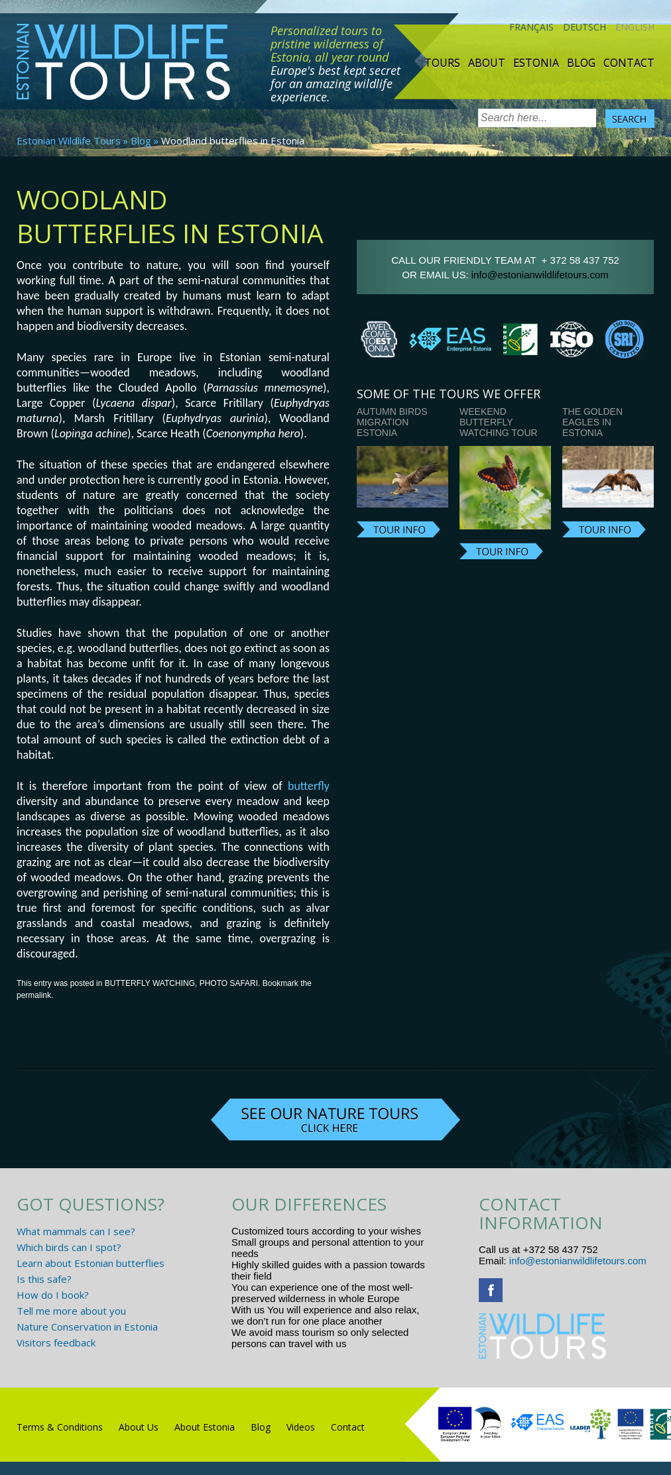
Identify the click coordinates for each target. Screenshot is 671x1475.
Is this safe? (44, 1278)
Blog (581, 63)
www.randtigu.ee (386, 1343)
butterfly (309, 786)
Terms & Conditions (60, 1427)
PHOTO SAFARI (229, 983)
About (486, 63)
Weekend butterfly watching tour (498, 422)
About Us (138, 1427)
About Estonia (204, 1427)
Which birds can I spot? (69, 1247)
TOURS (442, 63)
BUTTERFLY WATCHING (150, 983)
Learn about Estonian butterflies (90, 1263)
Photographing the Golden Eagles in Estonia (603, 417)
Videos (300, 1427)
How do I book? (53, 1294)
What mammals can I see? (76, 1231)
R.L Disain (45, 1467)
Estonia (536, 63)
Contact (628, 63)
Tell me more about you (71, 1310)
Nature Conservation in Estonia (87, 1326)
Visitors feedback (56, 1342)
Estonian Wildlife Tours (69, 140)
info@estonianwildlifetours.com (540, 274)
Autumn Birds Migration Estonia (392, 422)
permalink (34, 995)
